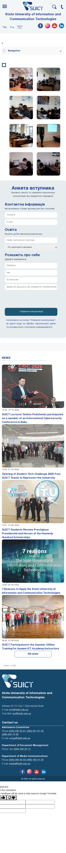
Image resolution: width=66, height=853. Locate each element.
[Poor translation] (12, 797)
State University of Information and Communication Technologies (33, 17)
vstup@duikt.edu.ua (19, 738)
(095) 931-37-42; (35, 731)
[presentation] (29, 300)
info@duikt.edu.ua (18, 710)
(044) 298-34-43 (17, 760)
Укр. (5, 27)
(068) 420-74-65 (10, 735)
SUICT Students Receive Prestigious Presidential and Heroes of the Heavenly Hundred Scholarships (27, 534)
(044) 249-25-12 (22, 749)
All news (33, 654)
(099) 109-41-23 (35, 760)
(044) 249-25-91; (17, 731)
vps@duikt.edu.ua (21, 714)
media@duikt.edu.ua (19, 764)
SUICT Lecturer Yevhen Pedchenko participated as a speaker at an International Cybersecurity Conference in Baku (32, 418)
